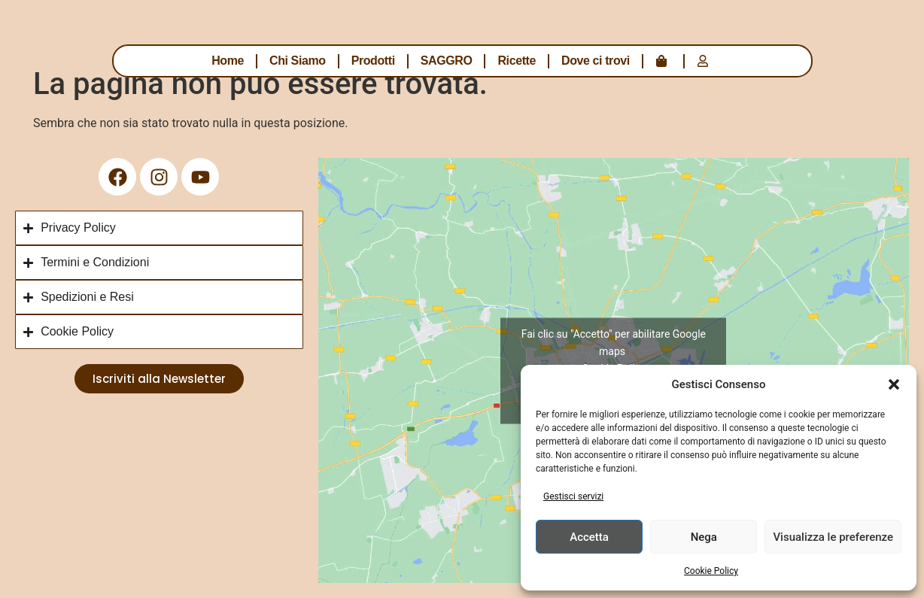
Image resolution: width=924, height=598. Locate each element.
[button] (893, 384)
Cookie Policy (711, 571)
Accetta (589, 537)
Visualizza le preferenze (833, 537)
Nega (704, 537)
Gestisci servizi (573, 496)
